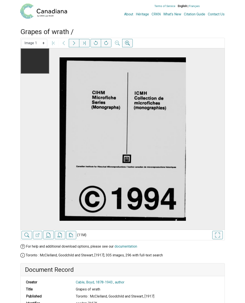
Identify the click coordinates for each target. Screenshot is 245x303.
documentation (125, 246)
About (128, 14)
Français (194, 6)
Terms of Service (164, 6)
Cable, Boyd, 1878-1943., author (100, 282)
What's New (172, 14)
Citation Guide (194, 14)
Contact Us (216, 14)
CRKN (156, 14)
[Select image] (34, 43)
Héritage (142, 14)
